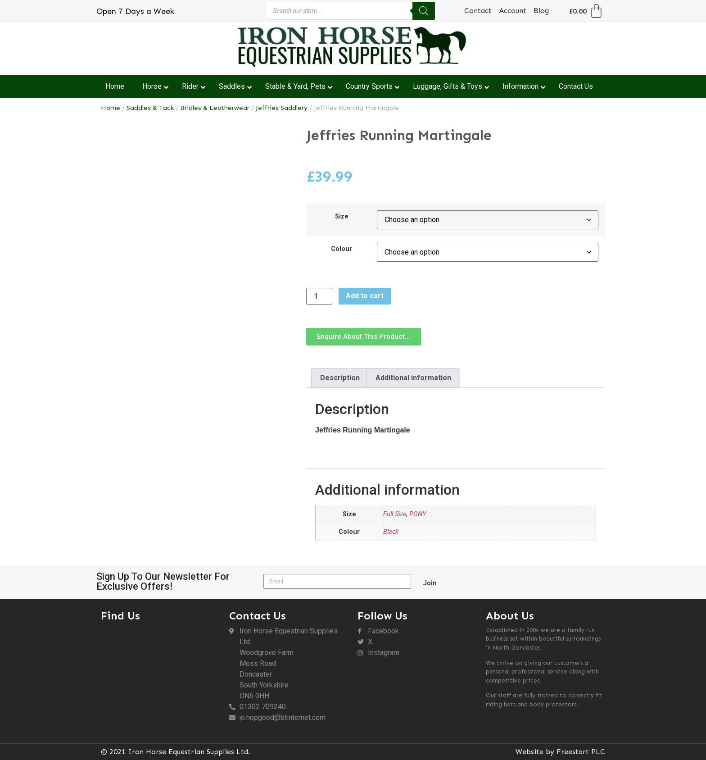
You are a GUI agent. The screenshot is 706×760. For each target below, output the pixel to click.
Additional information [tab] (413, 377)
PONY (417, 514)
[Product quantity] (319, 296)
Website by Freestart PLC (560, 751)
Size (341, 217)
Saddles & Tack (150, 108)
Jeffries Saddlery (282, 108)
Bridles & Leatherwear (214, 108)
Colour (341, 249)
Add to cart (365, 295)
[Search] (423, 11)
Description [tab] (340, 377)
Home (110, 108)
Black (390, 532)
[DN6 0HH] (160, 675)
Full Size (394, 514)
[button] (363, 337)
